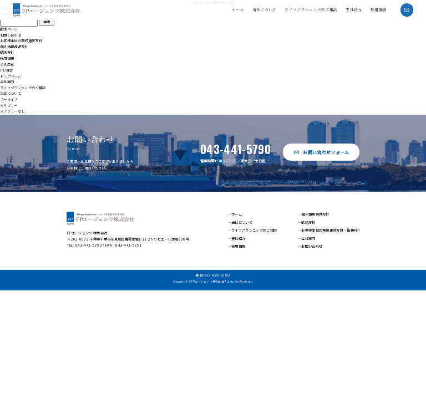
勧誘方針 (7, 52)
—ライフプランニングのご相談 (252, 230)
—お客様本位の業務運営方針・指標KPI (328, 230)
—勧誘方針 (307, 221)
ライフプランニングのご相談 (311, 9)
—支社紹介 (237, 238)
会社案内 (7, 81)
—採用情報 (237, 246)
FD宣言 (6, 70)
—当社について (240, 221)
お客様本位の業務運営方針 (21, 40)
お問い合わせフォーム (326, 152)
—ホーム (235, 214)
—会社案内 (307, 238)
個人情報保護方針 (14, 46)
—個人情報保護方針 (313, 214)
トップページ (10, 76)
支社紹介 (354, 9)
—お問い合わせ (310, 246)
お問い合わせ (10, 35)
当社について (264, 9)
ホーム (238, 9)
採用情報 (379, 9)
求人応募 (7, 64)
